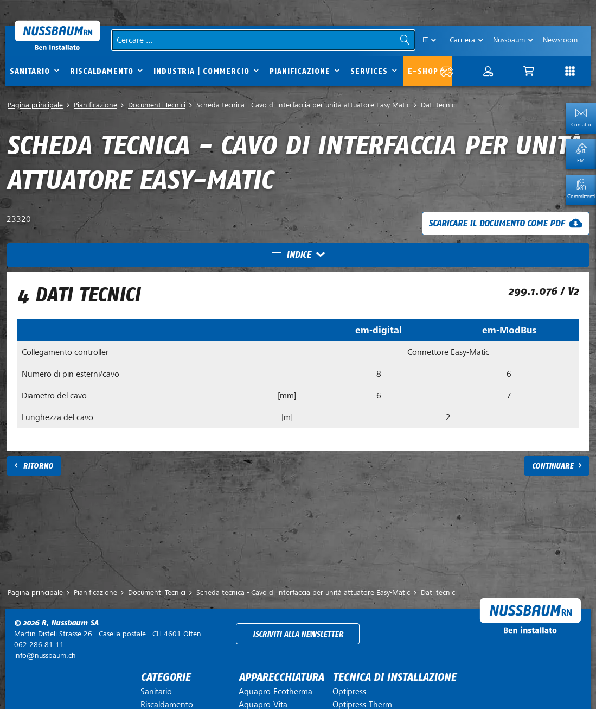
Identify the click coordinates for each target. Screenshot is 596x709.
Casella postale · (107, 633)
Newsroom (560, 40)
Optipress (349, 692)
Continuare (552, 466)
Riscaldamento (101, 71)
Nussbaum (509, 40)
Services (369, 71)
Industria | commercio (201, 71)
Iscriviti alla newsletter (298, 634)
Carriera (462, 40)
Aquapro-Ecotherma (275, 692)
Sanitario (30, 71)
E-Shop (423, 71)
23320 (19, 219)
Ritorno (38, 466)
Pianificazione (300, 71)
